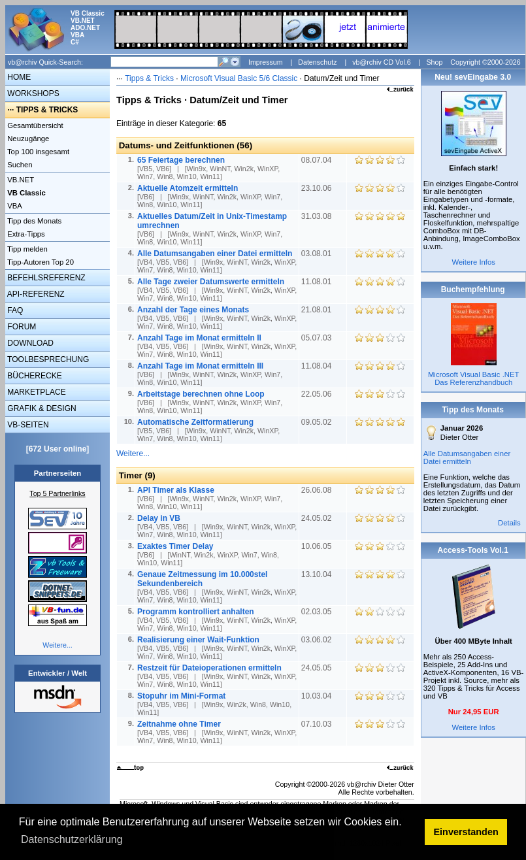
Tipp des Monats (33, 221)
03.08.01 (317, 253)
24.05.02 (317, 518)
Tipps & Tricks (149, 78)
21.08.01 (317, 309)
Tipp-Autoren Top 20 (39, 262)
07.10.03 (317, 724)
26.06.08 (317, 490)
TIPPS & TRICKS (47, 109)
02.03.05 (317, 611)
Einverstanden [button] (466, 832)
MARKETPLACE (35, 392)
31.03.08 (317, 216)
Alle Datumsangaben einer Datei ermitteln (467, 457)
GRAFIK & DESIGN (40, 408)
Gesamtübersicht (34, 125)
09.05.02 (317, 422)
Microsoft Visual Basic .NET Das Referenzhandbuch (473, 378)
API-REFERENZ (35, 294)
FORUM (20, 326)
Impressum (265, 62)
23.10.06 (317, 188)
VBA (13, 206)
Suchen (19, 165)
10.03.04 (317, 696)
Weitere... (57, 645)
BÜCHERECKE (33, 375)
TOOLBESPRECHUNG (47, 359)
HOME (18, 77)
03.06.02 (317, 639)
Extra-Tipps (25, 234)
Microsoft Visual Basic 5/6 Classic (240, 78)
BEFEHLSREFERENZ (45, 277)
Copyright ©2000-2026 (485, 62)
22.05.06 (317, 394)
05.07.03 (317, 337)
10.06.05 (317, 546)
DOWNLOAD (29, 343)
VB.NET (19, 180)
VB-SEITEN (27, 424)
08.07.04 (317, 160)
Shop (434, 62)
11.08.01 (317, 281)
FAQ (14, 310)
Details (509, 523)
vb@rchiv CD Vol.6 (381, 62)
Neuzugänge (27, 138)
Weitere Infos (473, 262)
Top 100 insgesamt (37, 152)
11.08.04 (317, 366)
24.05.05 (317, 667)
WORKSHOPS (32, 93)
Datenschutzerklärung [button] (72, 839)
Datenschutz (317, 62)
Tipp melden (26, 249)
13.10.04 (317, 574)
